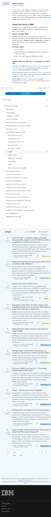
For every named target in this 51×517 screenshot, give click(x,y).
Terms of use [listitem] (6, 509)
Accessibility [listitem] (6, 511)
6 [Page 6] (32, 452)
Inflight (26, 257)
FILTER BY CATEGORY (10, 106)
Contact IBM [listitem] (6, 503)
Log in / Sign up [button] (43, 88)
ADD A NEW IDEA (25, 93)
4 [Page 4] (25, 452)
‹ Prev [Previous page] (14, 452)
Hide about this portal (18, 5)
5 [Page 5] (28, 452)
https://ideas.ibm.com (34, 72)
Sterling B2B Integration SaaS (23, 256)
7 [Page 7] (35, 452)
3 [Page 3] (22, 452)
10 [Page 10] (45, 452)
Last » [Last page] (21, 455)
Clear (46, 106)
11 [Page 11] (6, 455)
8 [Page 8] (38, 452)
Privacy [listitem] (4, 506)
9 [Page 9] (41, 452)
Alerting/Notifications (23, 300)
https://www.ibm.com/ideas (42, 66)
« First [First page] (8, 452)
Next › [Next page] (15, 455)
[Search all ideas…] (15, 88)
